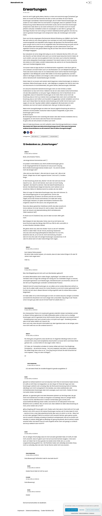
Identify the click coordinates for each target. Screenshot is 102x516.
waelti (27, 152)
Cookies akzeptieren (71, 510)
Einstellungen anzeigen (92, 510)
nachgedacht (44, 137)
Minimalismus (35, 137)
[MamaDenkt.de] (17, 2)
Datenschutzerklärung (84, 513)
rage (26, 379)
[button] (24, 133)
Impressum (91, 513)
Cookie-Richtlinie (74, 513)
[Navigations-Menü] (89, 2)
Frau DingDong (29, 310)
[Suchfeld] (86, 2)
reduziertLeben (54, 137)
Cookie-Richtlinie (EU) (47, 513)
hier (37, 68)
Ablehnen (81, 510)
